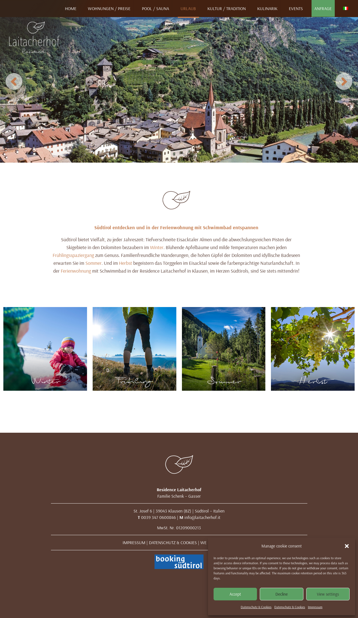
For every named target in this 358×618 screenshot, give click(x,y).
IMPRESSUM (134, 542)
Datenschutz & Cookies (256, 607)
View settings (328, 594)
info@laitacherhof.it (202, 517)
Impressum (315, 607)
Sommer (93, 263)
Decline (281, 594)
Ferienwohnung (76, 271)
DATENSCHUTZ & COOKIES (173, 542)
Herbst (125, 263)
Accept (235, 594)
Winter (156, 247)
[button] (347, 546)
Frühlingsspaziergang (73, 255)
